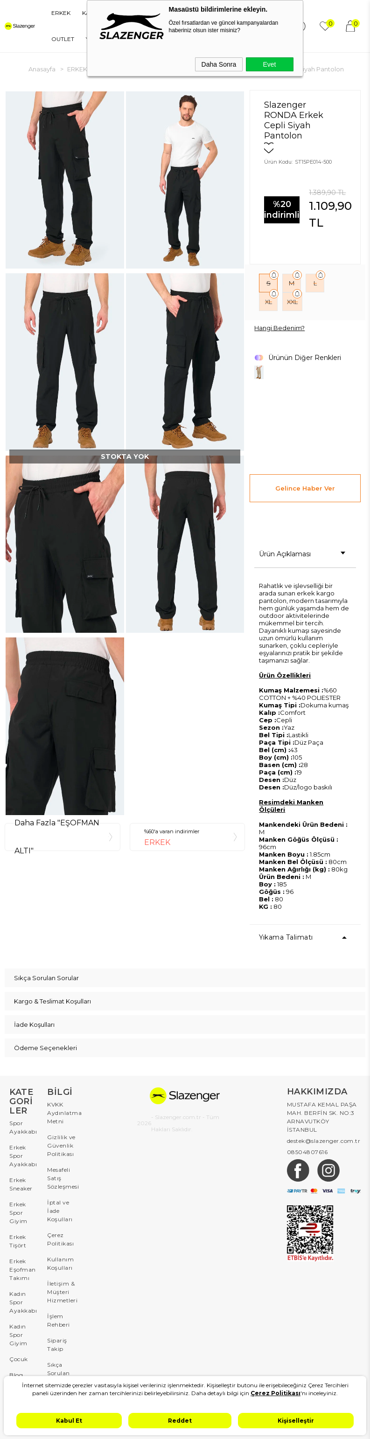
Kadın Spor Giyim (18, 1335)
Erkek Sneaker (21, 1184)
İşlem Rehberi (58, 1320)
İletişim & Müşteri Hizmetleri (61, 1292)
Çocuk (18, 1359)
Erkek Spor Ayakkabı (23, 1156)
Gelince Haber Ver (305, 488)
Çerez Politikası (60, 1239)
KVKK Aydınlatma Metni (61, 1113)
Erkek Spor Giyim (18, 1213)
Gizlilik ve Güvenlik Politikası (61, 1145)
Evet (269, 64)
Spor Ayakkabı (23, 1127)
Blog (16, 1374)
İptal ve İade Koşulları (60, 1211)
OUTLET (62, 38)
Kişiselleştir (296, 1420)
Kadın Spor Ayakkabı (23, 1302)
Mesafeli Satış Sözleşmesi (61, 1178)
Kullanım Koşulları (60, 1263)
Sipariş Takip (57, 1344)
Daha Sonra (219, 64)
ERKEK (60, 12)
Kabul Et (69, 1420)
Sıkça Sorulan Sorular (58, 1373)
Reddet (180, 1420)
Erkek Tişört (17, 1241)
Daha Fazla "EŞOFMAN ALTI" (56, 837)
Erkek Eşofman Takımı (22, 1269)
